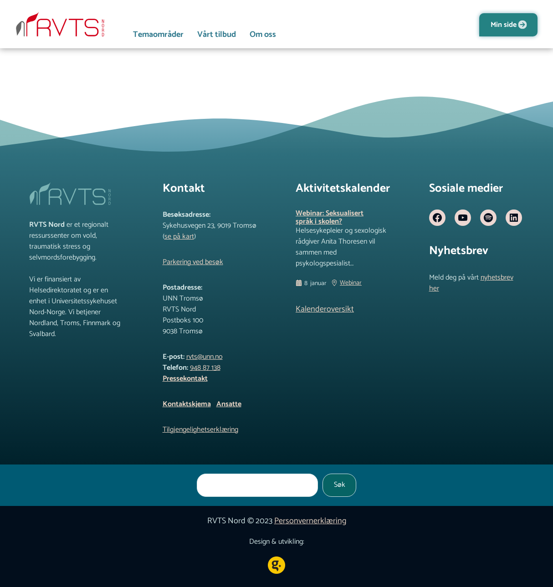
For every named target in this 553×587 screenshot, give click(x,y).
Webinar (351, 283)
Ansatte (228, 404)
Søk (339, 485)
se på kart (179, 236)
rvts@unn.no (204, 357)
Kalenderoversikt (325, 309)
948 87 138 (205, 368)
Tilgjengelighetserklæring (200, 430)
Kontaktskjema (187, 404)
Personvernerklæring (310, 521)
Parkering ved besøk (193, 262)
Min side (504, 25)
